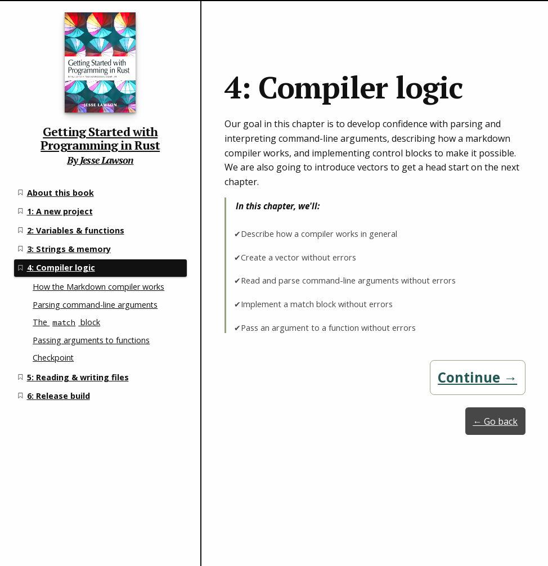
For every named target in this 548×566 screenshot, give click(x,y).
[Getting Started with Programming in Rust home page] (100, 82)
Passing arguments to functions (91, 340)
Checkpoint (53, 357)
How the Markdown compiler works (98, 286)
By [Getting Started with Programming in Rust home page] (73, 160)
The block (66, 322)
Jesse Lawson (106, 160)
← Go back (495, 421)
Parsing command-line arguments (95, 304)
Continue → (477, 377)
